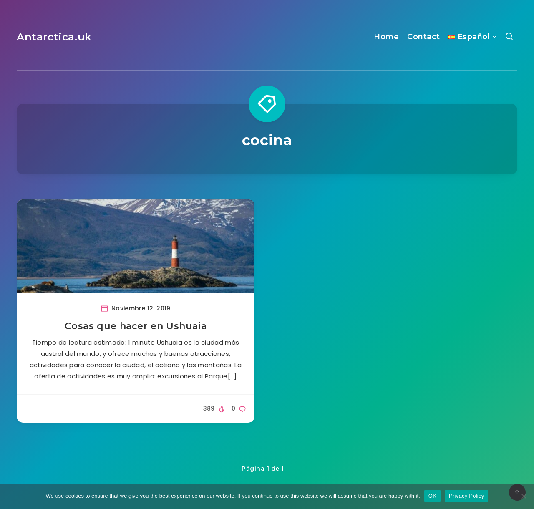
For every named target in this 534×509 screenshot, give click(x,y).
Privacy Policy (466, 496)
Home (386, 36)
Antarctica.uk (54, 37)
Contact (423, 36)
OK (432, 496)
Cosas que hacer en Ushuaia (136, 326)
